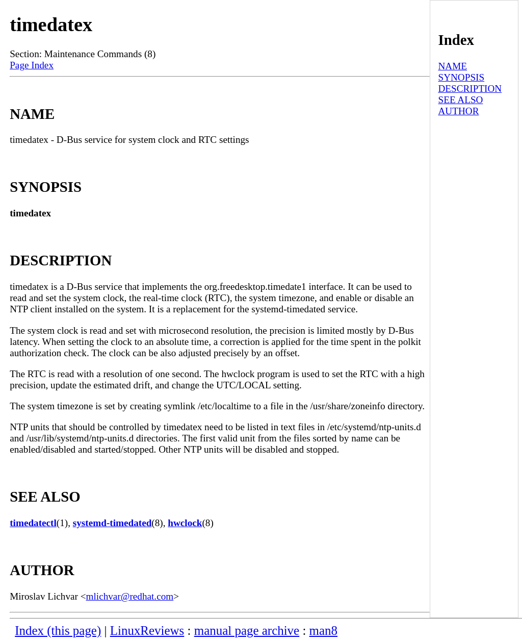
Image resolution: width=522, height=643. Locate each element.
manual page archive (246, 630)
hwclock (185, 522)
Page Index (32, 65)
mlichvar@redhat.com (130, 596)
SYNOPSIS (461, 77)
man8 (323, 630)
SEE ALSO (460, 99)
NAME (452, 66)
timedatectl (33, 522)
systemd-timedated (112, 522)
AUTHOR (458, 111)
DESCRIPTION (470, 88)
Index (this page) (58, 630)
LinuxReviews (147, 630)
